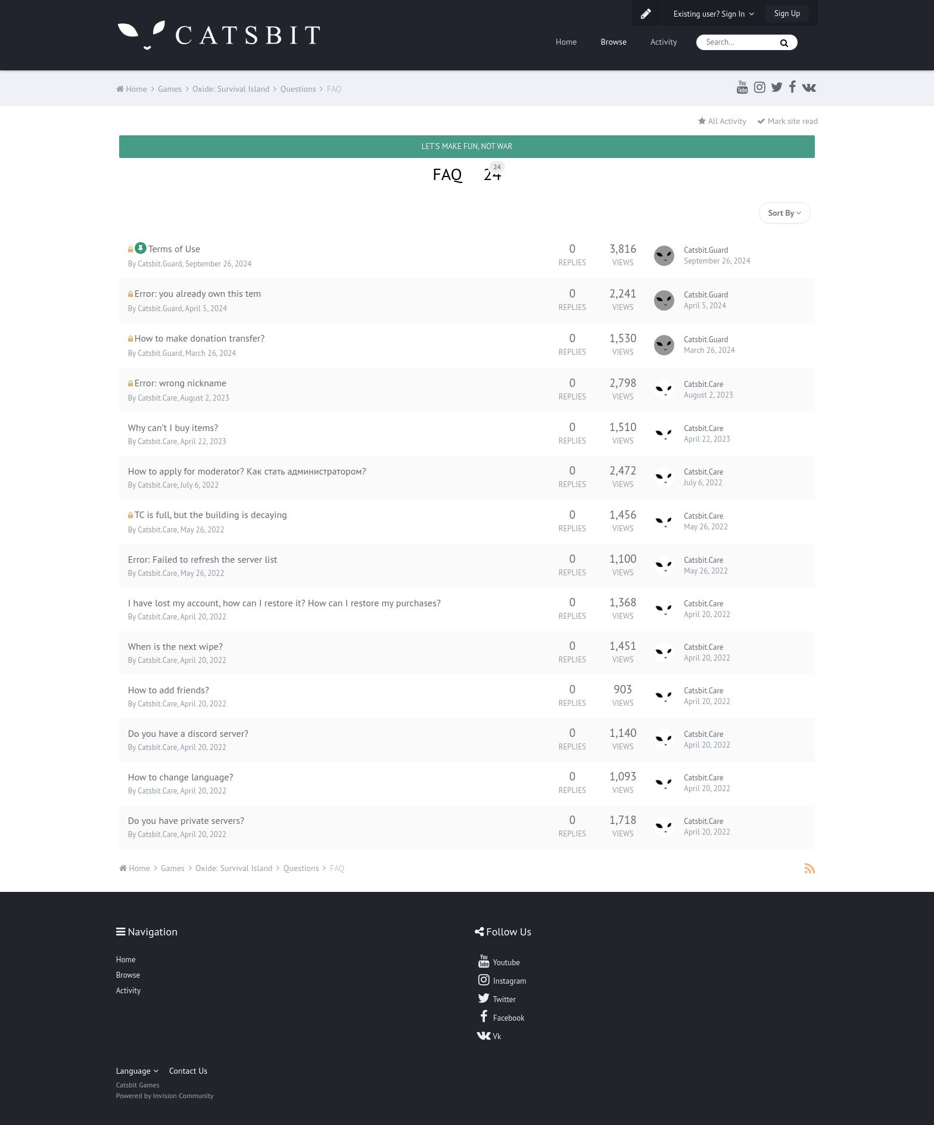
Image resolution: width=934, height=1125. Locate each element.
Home (566, 41)
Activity (663, 41)
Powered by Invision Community (165, 1095)
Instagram (502, 979)
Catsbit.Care (157, 398)
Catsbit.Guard (160, 264)
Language (137, 1070)
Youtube (498, 961)
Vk (489, 1035)
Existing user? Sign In (714, 14)
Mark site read (787, 121)
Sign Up (787, 13)
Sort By (785, 212)
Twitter (496, 998)
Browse (613, 41)
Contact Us (188, 1070)
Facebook (501, 1016)
